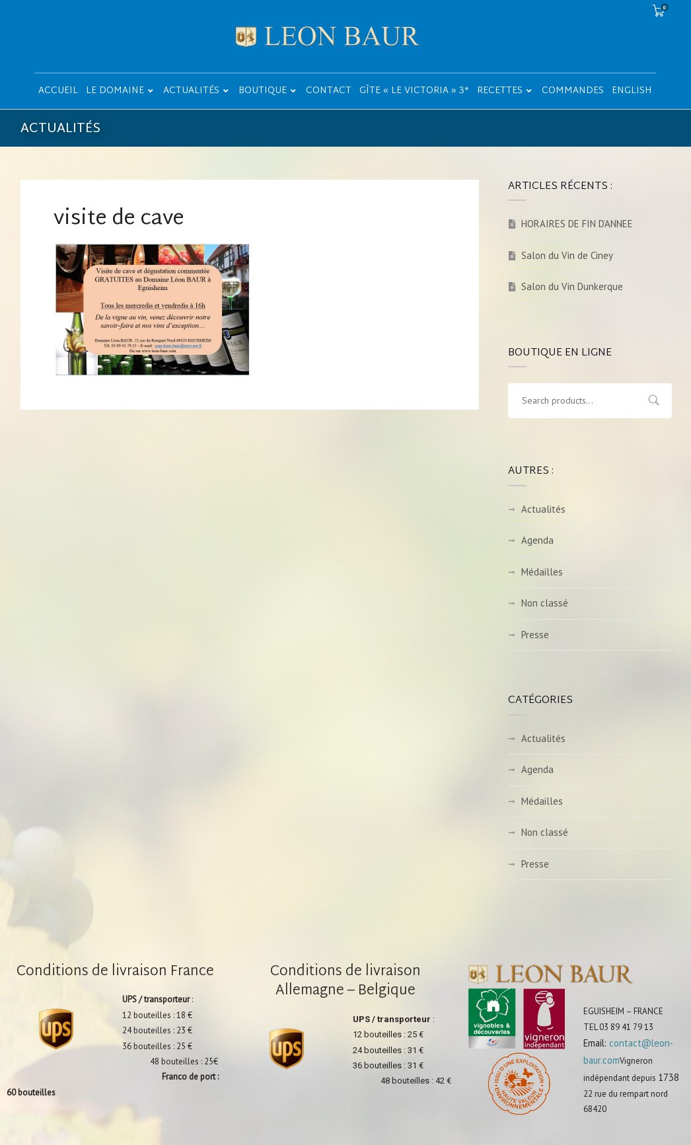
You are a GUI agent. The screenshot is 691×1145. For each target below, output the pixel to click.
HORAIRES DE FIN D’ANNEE (577, 223)
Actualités (543, 509)
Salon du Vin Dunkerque (572, 286)
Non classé (544, 603)
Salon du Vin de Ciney (567, 255)
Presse (535, 634)
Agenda (537, 540)
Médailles (542, 572)
